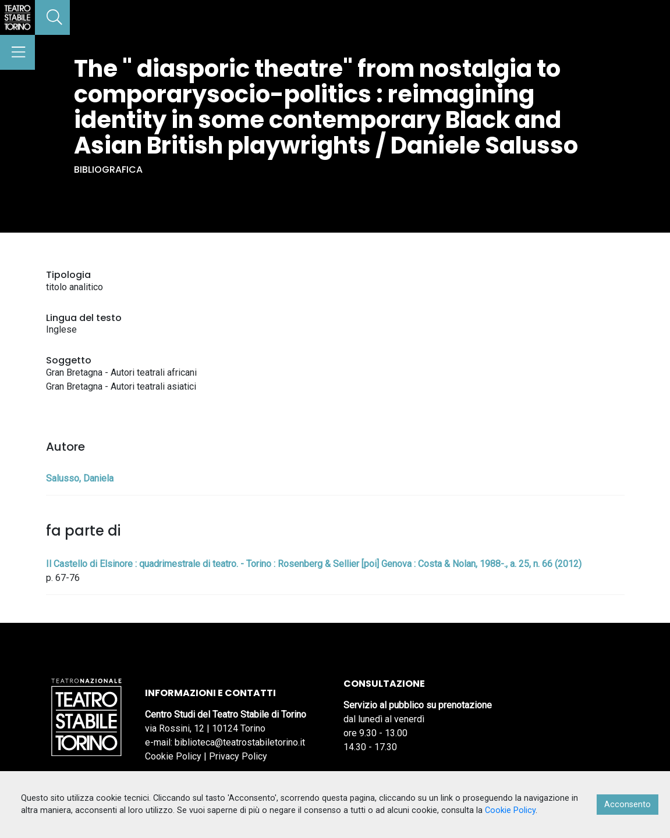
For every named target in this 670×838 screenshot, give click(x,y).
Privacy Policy (238, 756)
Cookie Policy (173, 756)
